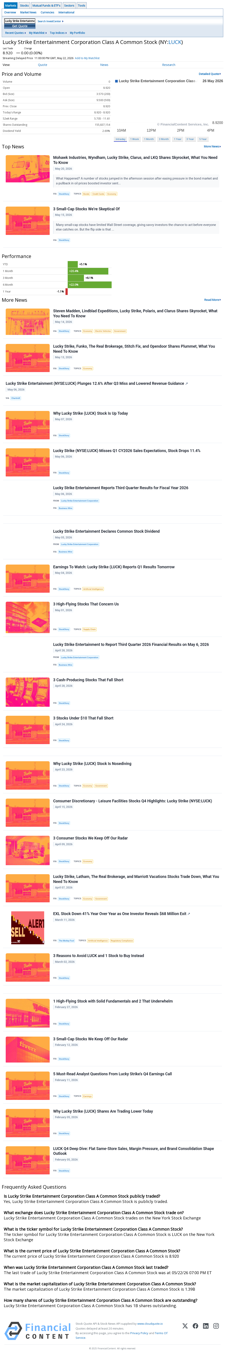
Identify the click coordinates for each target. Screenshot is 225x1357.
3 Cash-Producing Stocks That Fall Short (88, 680)
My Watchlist (36, 33)
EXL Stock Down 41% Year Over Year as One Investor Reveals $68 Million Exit (121, 914)
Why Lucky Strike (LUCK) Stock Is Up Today (90, 413)
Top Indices (57, 33)
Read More (211, 300)
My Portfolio (77, 33)
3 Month (164, 139)
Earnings (87, 1096)
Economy (111, 194)
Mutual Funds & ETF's (46, 5)
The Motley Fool (66, 940)
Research (168, 65)
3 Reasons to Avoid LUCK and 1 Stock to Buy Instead (98, 956)
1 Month (149, 139)
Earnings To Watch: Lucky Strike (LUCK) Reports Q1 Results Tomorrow (114, 567)
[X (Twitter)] (185, 1331)
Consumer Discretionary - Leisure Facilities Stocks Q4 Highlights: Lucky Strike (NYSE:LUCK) (132, 801)
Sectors (69, 5)
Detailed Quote (209, 74)
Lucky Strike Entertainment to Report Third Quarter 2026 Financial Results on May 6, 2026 (131, 644)
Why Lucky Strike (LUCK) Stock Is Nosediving (92, 763)
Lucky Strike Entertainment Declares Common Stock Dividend (106, 531)
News (104, 65)
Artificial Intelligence (93, 589)
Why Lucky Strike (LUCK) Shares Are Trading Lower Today (103, 1111)
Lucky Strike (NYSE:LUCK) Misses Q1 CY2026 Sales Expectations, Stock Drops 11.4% (126, 451)
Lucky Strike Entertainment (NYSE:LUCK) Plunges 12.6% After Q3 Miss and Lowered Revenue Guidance (97, 383)
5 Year (203, 139)
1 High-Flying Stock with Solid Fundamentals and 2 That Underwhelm (113, 1001)
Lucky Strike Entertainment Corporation (79, 501)
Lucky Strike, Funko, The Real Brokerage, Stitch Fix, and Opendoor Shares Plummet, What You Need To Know (134, 349)
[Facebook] (195, 1331)
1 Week (134, 139)
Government (120, 331)
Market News (28, 12)
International (66, 12)
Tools (81, 5)
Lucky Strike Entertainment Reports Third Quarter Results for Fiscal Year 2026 (120, 488)
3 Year (190, 139)
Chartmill (15, 398)
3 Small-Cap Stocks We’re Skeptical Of (86, 209)
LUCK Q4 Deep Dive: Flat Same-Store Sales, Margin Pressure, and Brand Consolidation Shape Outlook (133, 1151)
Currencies (47, 12)
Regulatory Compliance (122, 940)
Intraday (120, 139)
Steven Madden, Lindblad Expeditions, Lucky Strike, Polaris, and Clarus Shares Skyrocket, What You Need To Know (135, 313)
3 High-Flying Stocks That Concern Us (86, 604)
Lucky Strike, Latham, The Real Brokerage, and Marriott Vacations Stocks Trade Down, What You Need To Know (136, 879)
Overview (10, 12)
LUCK (175, 41)
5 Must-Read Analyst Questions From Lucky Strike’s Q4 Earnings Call (112, 1074)
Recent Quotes (14, 33)
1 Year (177, 139)
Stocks (24, 5)
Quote (42, 65)
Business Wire (65, 508)
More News (211, 146)
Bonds (86, 194)
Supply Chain (89, 629)
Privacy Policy (139, 1333)
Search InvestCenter (49, 21)
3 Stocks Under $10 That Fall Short (83, 718)
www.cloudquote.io (150, 1324)
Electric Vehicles (103, 331)
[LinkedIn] (205, 1331)
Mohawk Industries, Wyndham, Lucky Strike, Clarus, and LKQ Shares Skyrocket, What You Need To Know (135, 160)
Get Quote (19, 26)
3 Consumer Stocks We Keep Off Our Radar (90, 838)
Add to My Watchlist (93, 58)
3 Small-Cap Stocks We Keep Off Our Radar (90, 1039)
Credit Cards (98, 194)
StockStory (64, 194)
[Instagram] (216, 1331)
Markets (10, 5)
